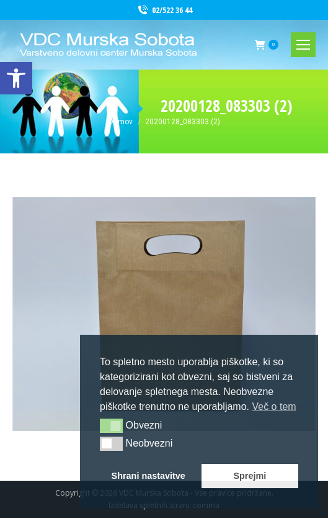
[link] (16, 78)
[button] (111, 425)
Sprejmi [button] (249, 476)
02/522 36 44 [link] (164, 10)
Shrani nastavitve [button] (148, 476)
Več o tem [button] (274, 406)
